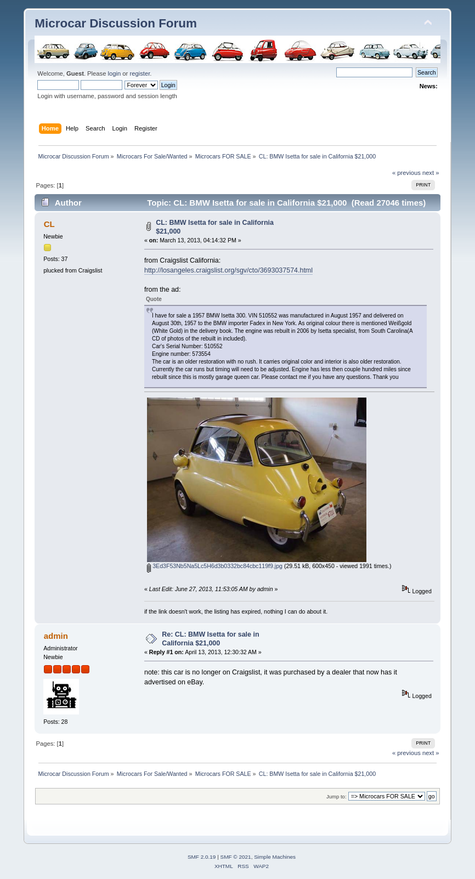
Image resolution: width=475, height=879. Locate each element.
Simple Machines (275, 857)
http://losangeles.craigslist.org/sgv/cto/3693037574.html (228, 270)
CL (49, 224)
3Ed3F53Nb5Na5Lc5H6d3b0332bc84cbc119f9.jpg (214, 566)
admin (56, 635)
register (139, 73)
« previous (406, 172)
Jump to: (336, 796)
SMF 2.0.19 (202, 857)
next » (430, 172)
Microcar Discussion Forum (116, 23)
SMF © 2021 (235, 857)
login (114, 73)
